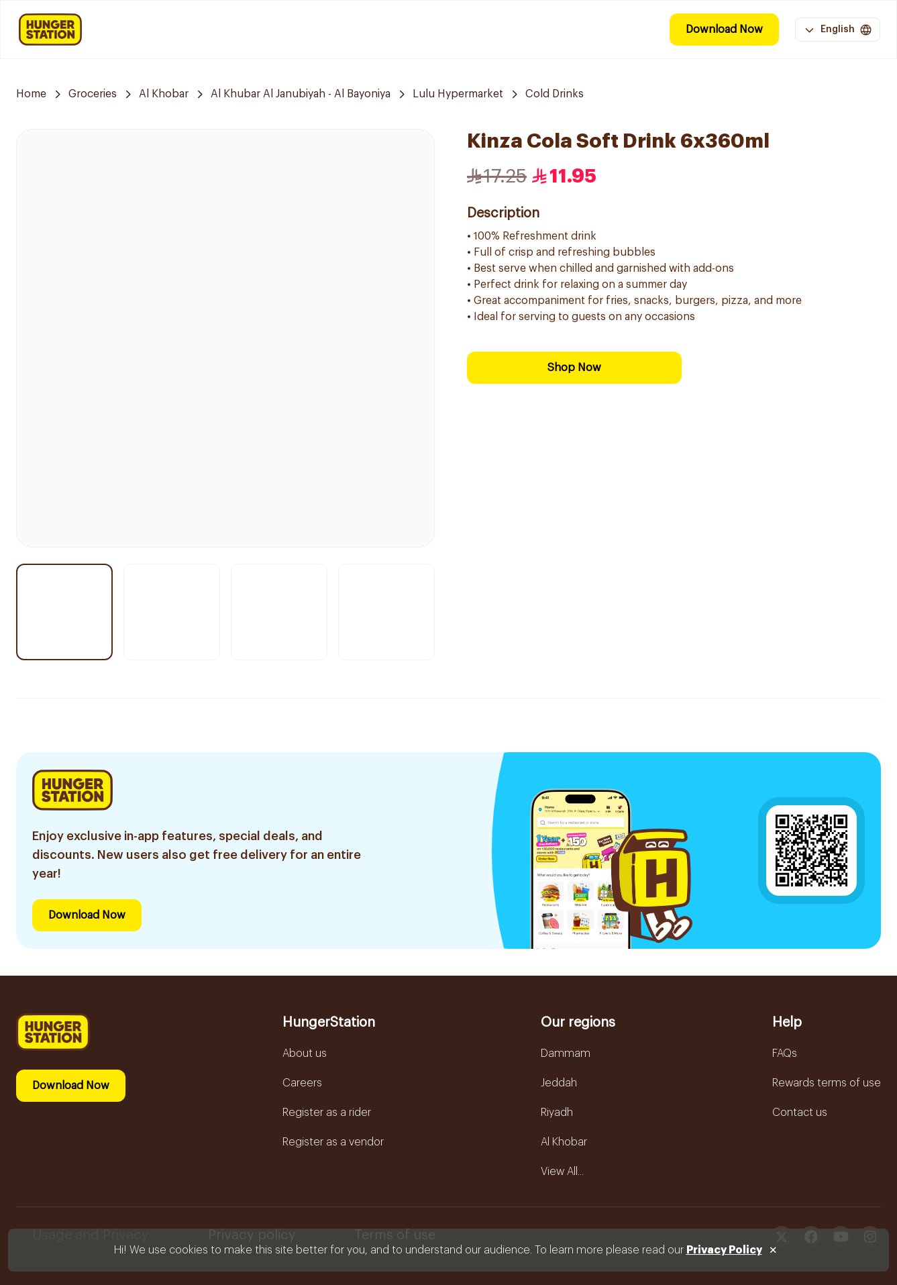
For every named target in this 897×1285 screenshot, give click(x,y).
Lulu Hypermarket (458, 94)
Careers (302, 1083)
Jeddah (559, 1083)
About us (304, 1053)
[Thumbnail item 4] (386, 612)
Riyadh (557, 1112)
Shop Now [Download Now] (574, 367)
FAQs (784, 1053)
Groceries (92, 94)
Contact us (799, 1112)
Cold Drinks (554, 94)
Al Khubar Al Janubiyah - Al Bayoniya (300, 94)
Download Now (724, 29)
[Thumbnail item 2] (171, 612)
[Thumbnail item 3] (279, 612)
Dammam (565, 1053)
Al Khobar (164, 94)
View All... (562, 1171)
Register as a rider (326, 1112)
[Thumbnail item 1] (64, 612)
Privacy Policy (724, 1250)
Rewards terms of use (826, 1083)
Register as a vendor (333, 1142)
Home (31, 94)
